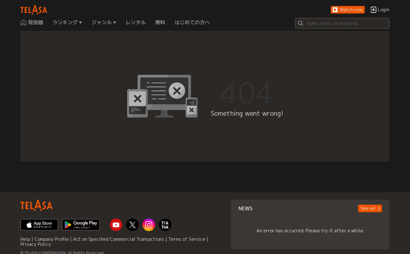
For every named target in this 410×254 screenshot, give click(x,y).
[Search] (342, 23)
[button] (348, 10)
